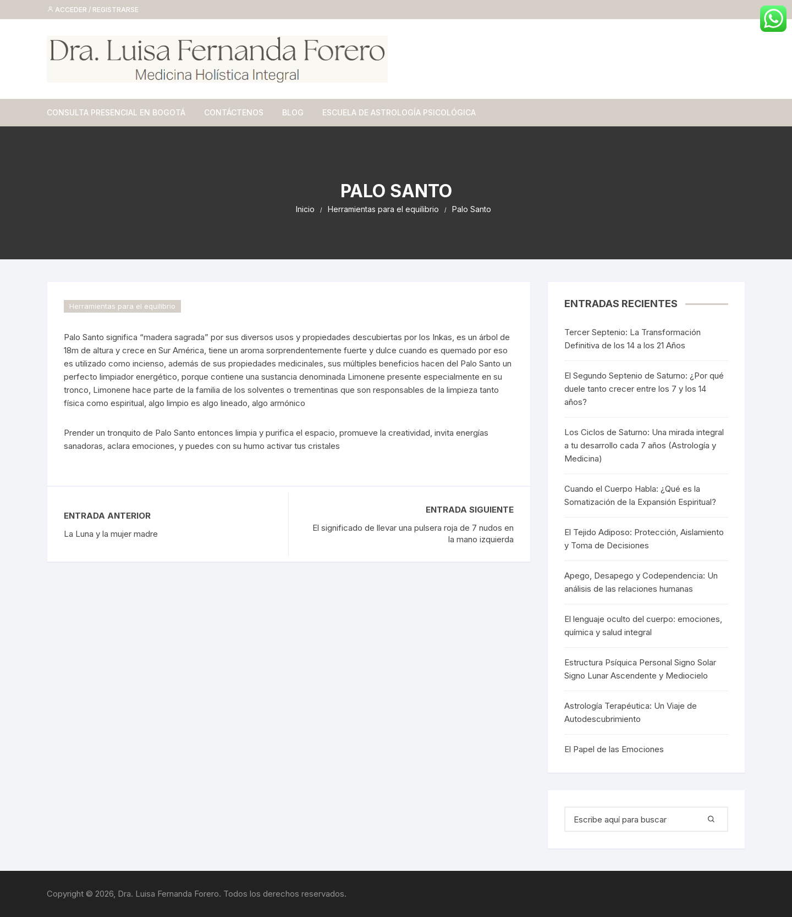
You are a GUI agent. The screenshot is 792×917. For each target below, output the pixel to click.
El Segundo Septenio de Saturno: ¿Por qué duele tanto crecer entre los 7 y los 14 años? (644, 388)
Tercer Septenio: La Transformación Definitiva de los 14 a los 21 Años (632, 339)
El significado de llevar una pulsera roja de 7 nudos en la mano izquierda (413, 533)
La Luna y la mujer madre (111, 534)
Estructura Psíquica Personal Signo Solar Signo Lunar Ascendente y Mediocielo (640, 669)
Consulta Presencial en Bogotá (116, 112)
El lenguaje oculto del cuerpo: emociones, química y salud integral (643, 625)
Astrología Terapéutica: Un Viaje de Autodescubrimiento (630, 712)
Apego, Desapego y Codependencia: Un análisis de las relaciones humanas (641, 582)
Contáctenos (233, 112)
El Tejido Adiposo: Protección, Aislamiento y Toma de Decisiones (644, 539)
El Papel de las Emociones (614, 749)
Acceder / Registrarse (93, 9)
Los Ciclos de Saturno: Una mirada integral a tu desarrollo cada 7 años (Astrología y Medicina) (644, 445)
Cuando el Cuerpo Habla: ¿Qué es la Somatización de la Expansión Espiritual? (640, 495)
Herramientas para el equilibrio (122, 306)
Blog (293, 112)
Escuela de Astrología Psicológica (399, 112)
